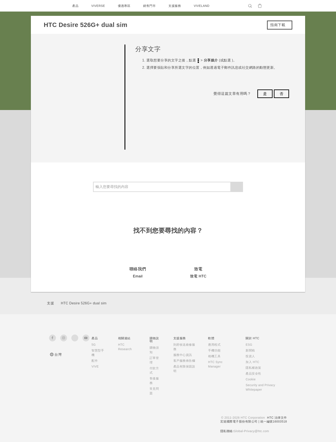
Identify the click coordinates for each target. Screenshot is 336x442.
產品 (75, 6)
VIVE (95, 366)
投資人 (248, 356)
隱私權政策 (251, 368)
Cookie (249, 379)
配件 (95, 361)
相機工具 (212, 356)
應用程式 (212, 345)
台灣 (58, 355)
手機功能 (212, 350)
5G (94, 345)
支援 (50, 303)
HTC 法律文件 (277, 418)
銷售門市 (150, 6)
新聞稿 (248, 350)
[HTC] (54, 5)
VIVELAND (203, 6)
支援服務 (176, 6)
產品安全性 (251, 373)
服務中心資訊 (181, 355)
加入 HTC (251, 362)
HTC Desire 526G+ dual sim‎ (83, 303)
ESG (247, 345)
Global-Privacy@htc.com (250, 431)
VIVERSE (98, 6)
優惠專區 (125, 6)
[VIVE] (281, 5)
